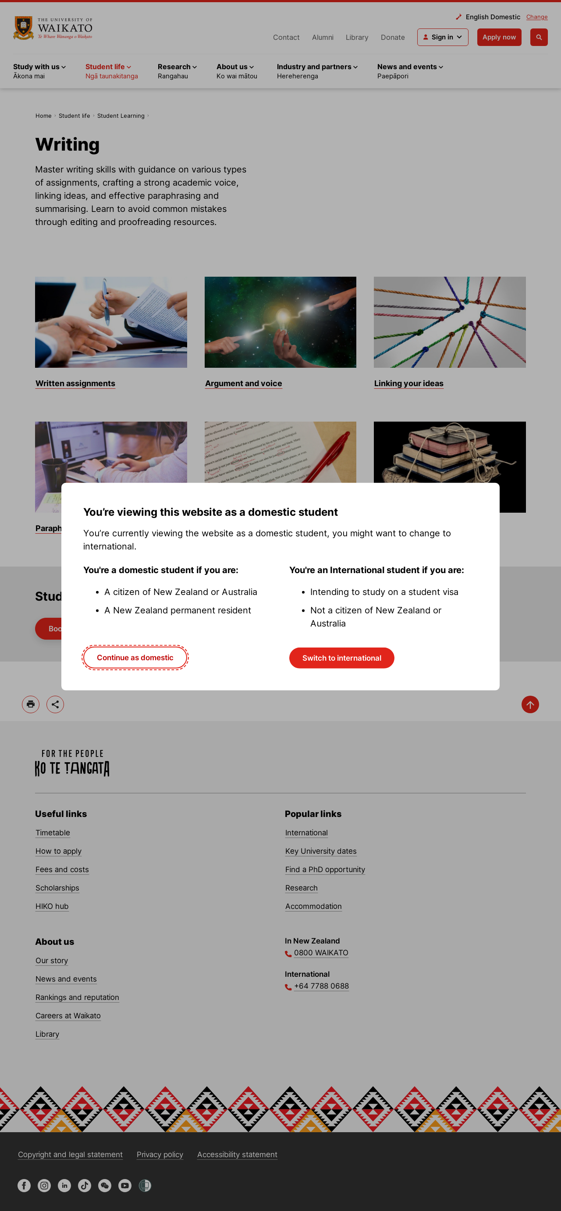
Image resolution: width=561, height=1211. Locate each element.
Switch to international (341, 657)
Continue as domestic (135, 657)
